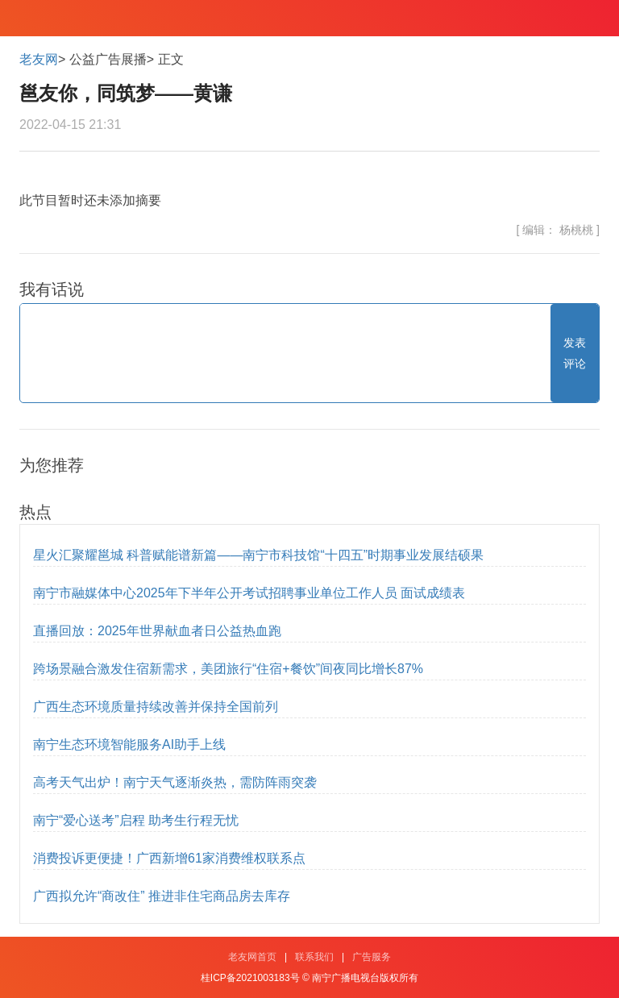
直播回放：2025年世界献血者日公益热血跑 (157, 631)
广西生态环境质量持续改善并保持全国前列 (155, 706)
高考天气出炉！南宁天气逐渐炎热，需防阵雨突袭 (175, 782)
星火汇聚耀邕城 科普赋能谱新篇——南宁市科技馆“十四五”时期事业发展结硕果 (258, 555)
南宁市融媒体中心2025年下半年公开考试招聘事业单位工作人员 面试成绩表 (249, 593)
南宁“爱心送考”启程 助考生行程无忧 (136, 820)
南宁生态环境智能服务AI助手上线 (129, 744)
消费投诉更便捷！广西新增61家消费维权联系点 (169, 858)
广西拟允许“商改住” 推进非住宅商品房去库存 (161, 896)
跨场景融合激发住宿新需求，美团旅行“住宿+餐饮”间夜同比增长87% (228, 669)
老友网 (38, 59)
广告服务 (371, 957)
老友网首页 (252, 957)
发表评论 (574, 353)
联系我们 (314, 957)
